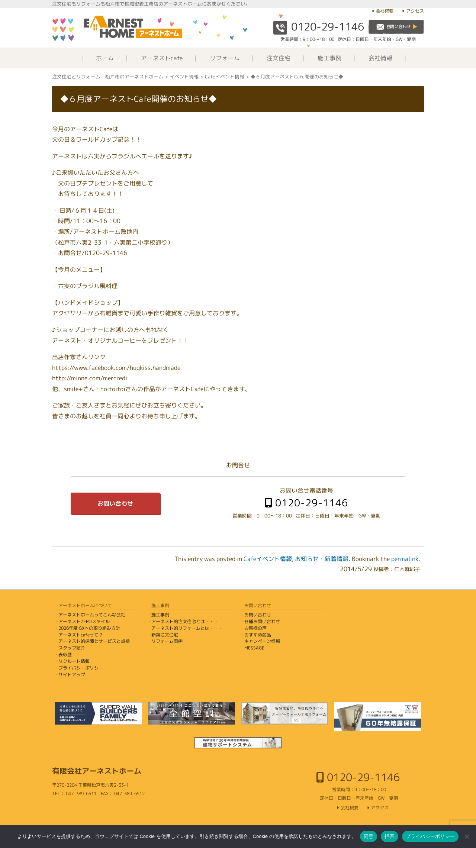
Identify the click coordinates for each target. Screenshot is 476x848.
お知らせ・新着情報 (321, 559)
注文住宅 (278, 58)
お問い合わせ (115, 503)
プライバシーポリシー (80, 668)
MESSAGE (254, 648)
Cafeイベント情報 (268, 559)
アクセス (415, 11)
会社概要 (384, 11)
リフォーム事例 (167, 641)
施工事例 (329, 58)
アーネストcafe (162, 58)
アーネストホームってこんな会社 (91, 615)
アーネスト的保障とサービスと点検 (94, 641)
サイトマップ (71, 674)
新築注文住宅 (164, 635)
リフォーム (224, 58)
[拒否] (466, 836)
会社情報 (380, 58)
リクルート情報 (74, 661)
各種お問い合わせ (262, 621)
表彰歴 (65, 654)
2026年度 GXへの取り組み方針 (89, 628)
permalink (404, 559)
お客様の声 (255, 628)
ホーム (105, 58)
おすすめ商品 (257, 635)
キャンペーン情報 (262, 641)
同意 (369, 836)
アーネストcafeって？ (80, 635)
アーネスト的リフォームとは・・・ (187, 628)
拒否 (390, 836)
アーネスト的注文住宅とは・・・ (184, 621)
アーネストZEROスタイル (84, 621)
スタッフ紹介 (71, 648)
